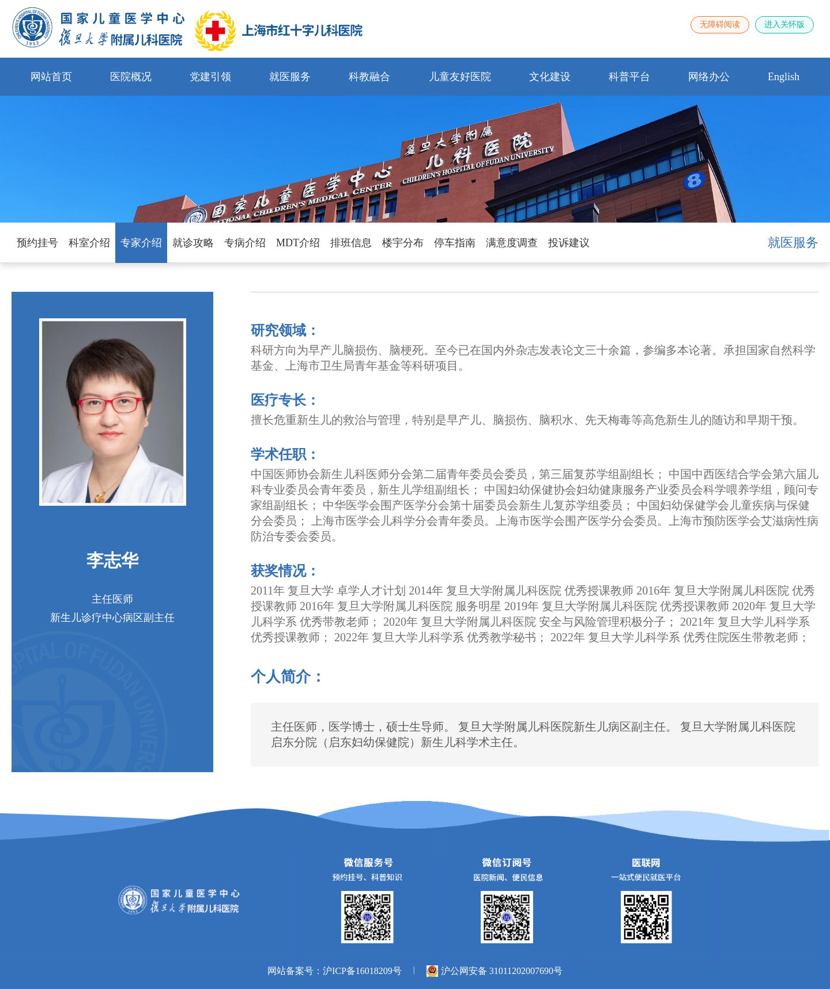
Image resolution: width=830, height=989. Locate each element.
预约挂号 (37, 243)
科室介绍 (89, 243)
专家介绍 (141, 243)
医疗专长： (285, 400)
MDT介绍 (298, 243)
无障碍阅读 (720, 24)
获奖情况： (285, 570)
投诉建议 (569, 243)
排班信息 (351, 243)
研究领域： (285, 330)
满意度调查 (512, 243)
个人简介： (288, 676)
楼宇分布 (403, 243)
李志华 (112, 560)
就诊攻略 (193, 243)
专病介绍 (245, 243)
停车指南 (455, 243)
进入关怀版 (784, 24)
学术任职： (285, 454)
